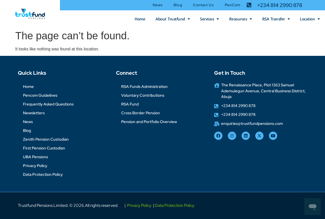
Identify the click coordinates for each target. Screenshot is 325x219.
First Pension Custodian (44, 148)
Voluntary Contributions (142, 95)
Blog (178, 5)
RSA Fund (130, 104)
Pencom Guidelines (40, 95)
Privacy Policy (35, 165)
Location (310, 19)
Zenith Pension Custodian (46, 139)
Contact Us (203, 5)
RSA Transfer (276, 19)
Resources (240, 19)
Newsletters (34, 113)
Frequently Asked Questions (48, 104)
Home (140, 18)
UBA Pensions (35, 157)
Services (209, 19)
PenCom (233, 5)
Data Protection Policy (43, 174)
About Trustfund (173, 19)
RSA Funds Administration (144, 86)
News (158, 5)
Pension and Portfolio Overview (149, 121)
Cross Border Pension (140, 113)
